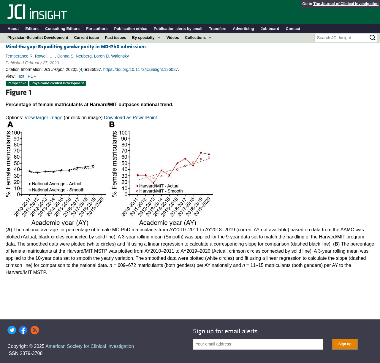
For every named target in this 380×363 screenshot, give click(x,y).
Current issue (86, 37)
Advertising (243, 28)
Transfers (218, 28)
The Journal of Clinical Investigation (346, 3)
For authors (96, 28)
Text (20, 76)
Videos (173, 37)
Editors (32, 28)
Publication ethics (130, 28)
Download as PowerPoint (130, 117)
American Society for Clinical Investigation (89, 346)
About (13, 28)
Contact (293, 28)
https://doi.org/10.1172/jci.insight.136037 (140, 69)
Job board (270, 28)
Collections (195, 37)
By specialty (143, 37)
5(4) (80, 69)
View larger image (44, 117)
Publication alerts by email (178, 28)
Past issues (115, 37)
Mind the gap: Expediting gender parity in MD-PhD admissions (76, 46)
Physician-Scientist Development (37, 37)
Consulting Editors (62, 28)
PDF (32, 76)
